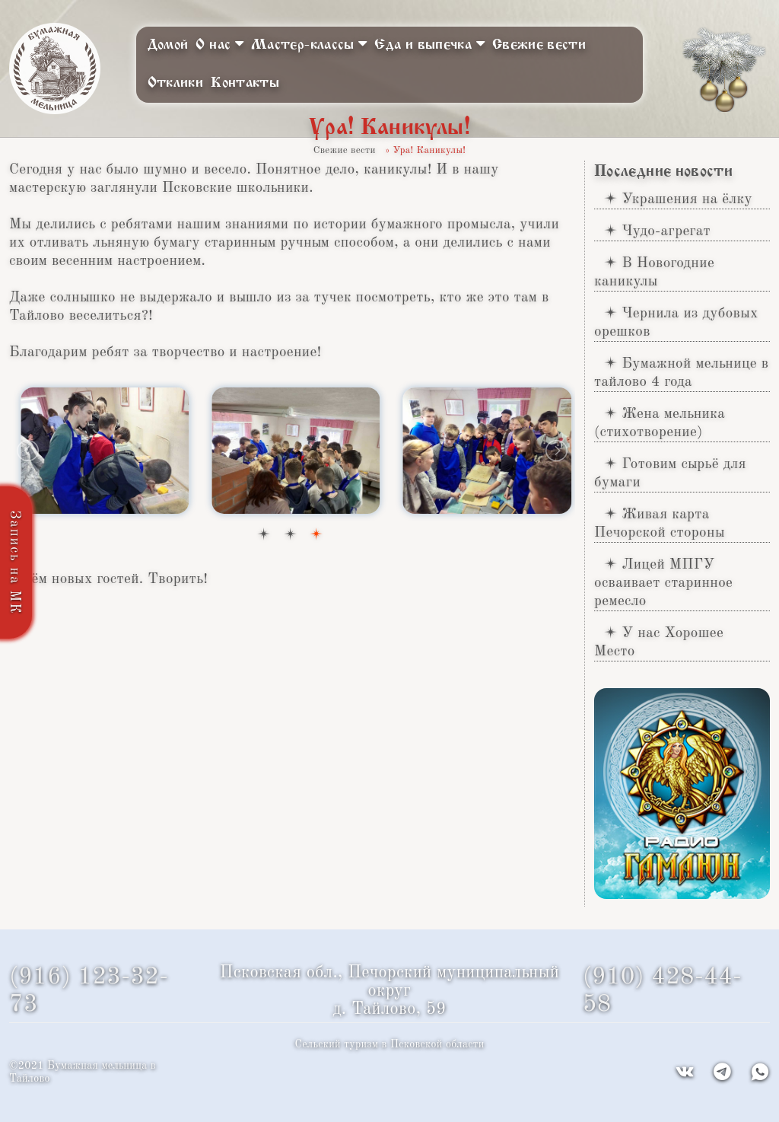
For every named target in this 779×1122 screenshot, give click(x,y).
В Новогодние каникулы (654, 272)
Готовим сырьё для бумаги (670, 473)
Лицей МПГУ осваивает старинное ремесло (663, 583)
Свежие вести (539, 45)
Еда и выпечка (429, 44)
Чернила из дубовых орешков (676, 322)
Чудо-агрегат (666, 231)
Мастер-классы (309, 44)
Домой (168, 45)
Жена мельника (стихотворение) (659, 423)
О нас (219, 44)
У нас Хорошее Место (658, 642)
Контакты (245, 83)
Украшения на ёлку (687, 199)
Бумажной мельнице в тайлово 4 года (681, 373)
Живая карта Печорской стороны (659, 523)
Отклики (176, 83)
